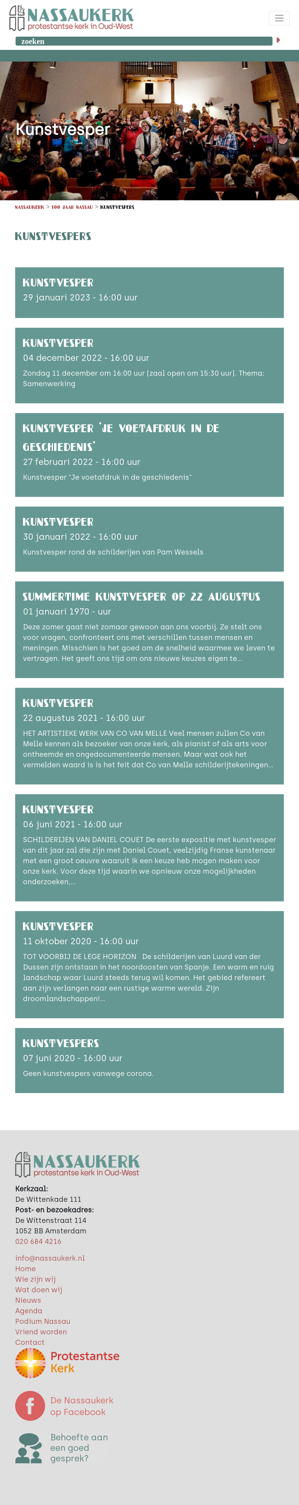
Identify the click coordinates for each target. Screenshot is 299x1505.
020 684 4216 (38, 1241)
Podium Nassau (42, 1321)
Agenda (28, 1311)
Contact (30, 1342)
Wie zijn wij (35, 1279)
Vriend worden (41, 1332)
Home (25, 1269)
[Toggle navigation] (279, 18)
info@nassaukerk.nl (50, 1258)
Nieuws (28, 1300)
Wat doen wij (38, 1290)
